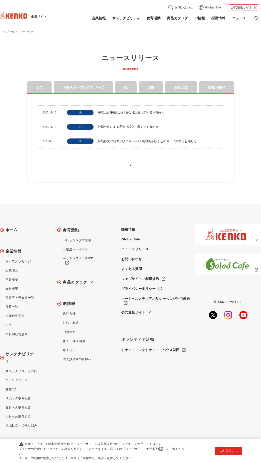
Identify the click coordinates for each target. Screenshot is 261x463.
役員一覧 (11, 306)
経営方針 (69, 313)
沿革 (8, 325)
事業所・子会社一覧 (19, 297)
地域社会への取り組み (21, 425)
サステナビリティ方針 (21, 371)
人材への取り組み (18, 416)
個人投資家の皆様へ (77, 359)
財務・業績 (71, 323)
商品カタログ (177, 18)
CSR (150, 87)
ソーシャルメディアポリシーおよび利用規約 (155, 298)
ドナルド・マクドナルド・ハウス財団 (150, 350)
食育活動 (154, 18)
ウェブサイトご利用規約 (140, 279)
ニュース (239, 18)
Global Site (213, 7)
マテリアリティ (16, 380)
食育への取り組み (18, 407)
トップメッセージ (18, 261)
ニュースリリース (135, 249)
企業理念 (11, 270)
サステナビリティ (126, 18)
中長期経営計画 (16, 334)
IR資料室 (69, 332)
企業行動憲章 (15, 316)
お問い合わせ (184, 7)
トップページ (8, 31)
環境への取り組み (18, 398)
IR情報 (199, 18)
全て (39, 87)
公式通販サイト (241, 7)
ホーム (11, 230)
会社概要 (11, 288)
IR (126, 87)
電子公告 (69, 350)
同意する (229, 451)
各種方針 (11, 389)
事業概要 (11, 279)
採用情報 (218, 18)
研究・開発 (216, 87)
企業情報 (99, 18)
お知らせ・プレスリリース (83, 87)
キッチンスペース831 (78, 258)
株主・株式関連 (74, 341)
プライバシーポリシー (138, 288)
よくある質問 (131, 269)
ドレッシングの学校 (77, 240)
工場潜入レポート (75, 249)
